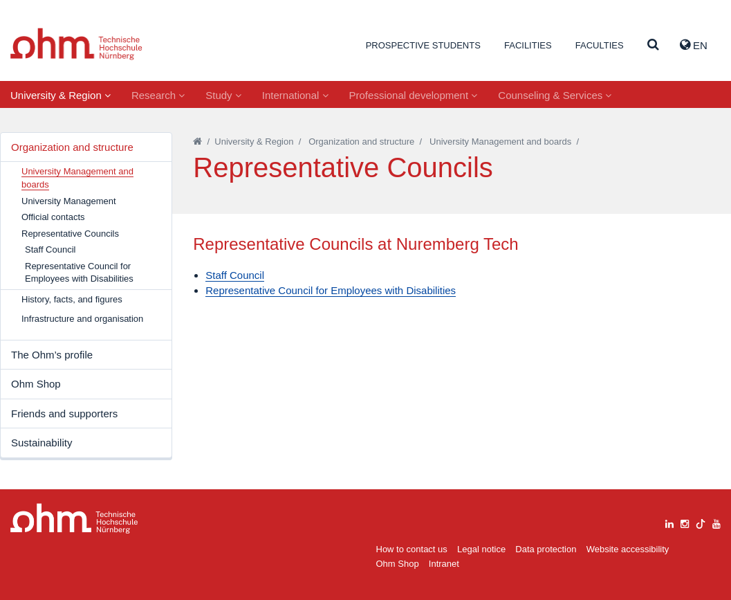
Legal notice (481, 549)
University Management (68, 201)
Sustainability (41, 442)
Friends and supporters (64, 413)
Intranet (444, 563)
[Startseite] (197, 141)
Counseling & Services (554, 95)
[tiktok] (700, 522)
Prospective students (423, 45)
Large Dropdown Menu (74, 518)
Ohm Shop (36, 384)
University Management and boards (500, 141)
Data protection (545, 549)
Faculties (599, 45)
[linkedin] (669, 522)
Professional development (413, 95)
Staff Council (50, 249)
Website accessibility (627, 549)
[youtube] (716, 522)
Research (158, 95)
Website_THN (76, 44)
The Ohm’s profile (52, 355)
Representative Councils (70, 233)
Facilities (528, 45)
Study (223, 95)
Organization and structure (72, 147)
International (295, 95)
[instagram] (685, 522)
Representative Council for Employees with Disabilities (79, 272)
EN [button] (693, 45)
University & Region (60, 95)
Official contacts (53, 217)
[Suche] (653, 45)
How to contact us (411, 549)
